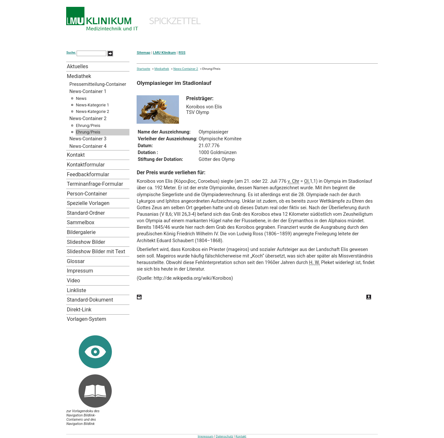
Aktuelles (77, 66)
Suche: (71, 52)
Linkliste (76, 290)
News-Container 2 (88, 118)
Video (73, 280)
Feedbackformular (88, 174)
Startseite (143, 68)
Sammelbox (81, 222)
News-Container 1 (88, 91)
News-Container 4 (88, 146)
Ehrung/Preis (88, 125)
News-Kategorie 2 (92, 111)
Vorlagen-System (86, 319)
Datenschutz (224, 436)
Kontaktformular (86, 165)
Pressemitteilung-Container (97, 84)
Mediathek (79, 76)
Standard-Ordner (86, 213)
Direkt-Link (79, 309)
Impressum (80, 271)
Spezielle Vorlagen (88, 203)
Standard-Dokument (90, 300)
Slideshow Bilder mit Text (96, 251)
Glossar (76, 261)
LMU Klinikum (164, 53)
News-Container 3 (88, 139)
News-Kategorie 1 (92, 104)
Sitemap (143, 53)
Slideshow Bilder (86, 242)
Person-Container (87, 194)
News (81, 98)
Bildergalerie (81, 232)
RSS (182, 53)
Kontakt (76, 155)
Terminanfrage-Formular (95, 184)
